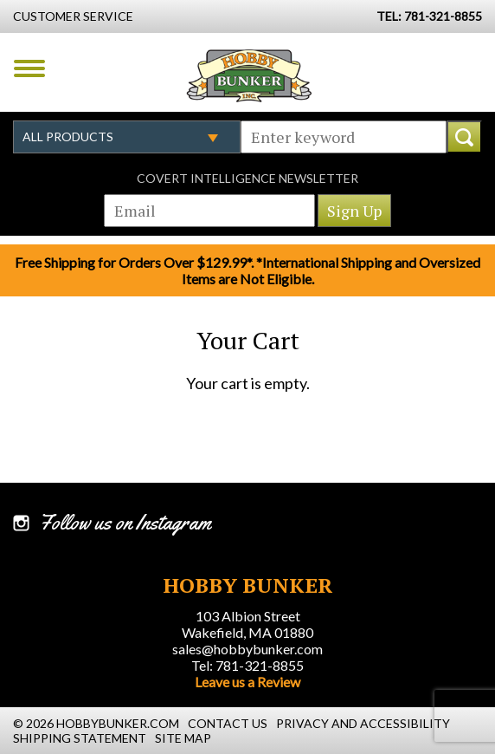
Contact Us (227, 723)
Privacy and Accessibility (363, 723)
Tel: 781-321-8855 (247, 665)
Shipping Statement (79, 738)
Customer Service (73, 16)
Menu (29, 68)
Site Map (183, 738)
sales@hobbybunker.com (247, 648)
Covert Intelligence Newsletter (247, 178)
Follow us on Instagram (125, 523)
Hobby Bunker (249, 75)
